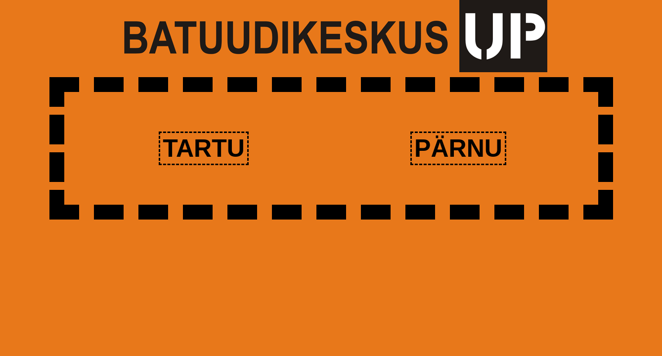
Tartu (204, 148)
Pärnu (458, 148)
